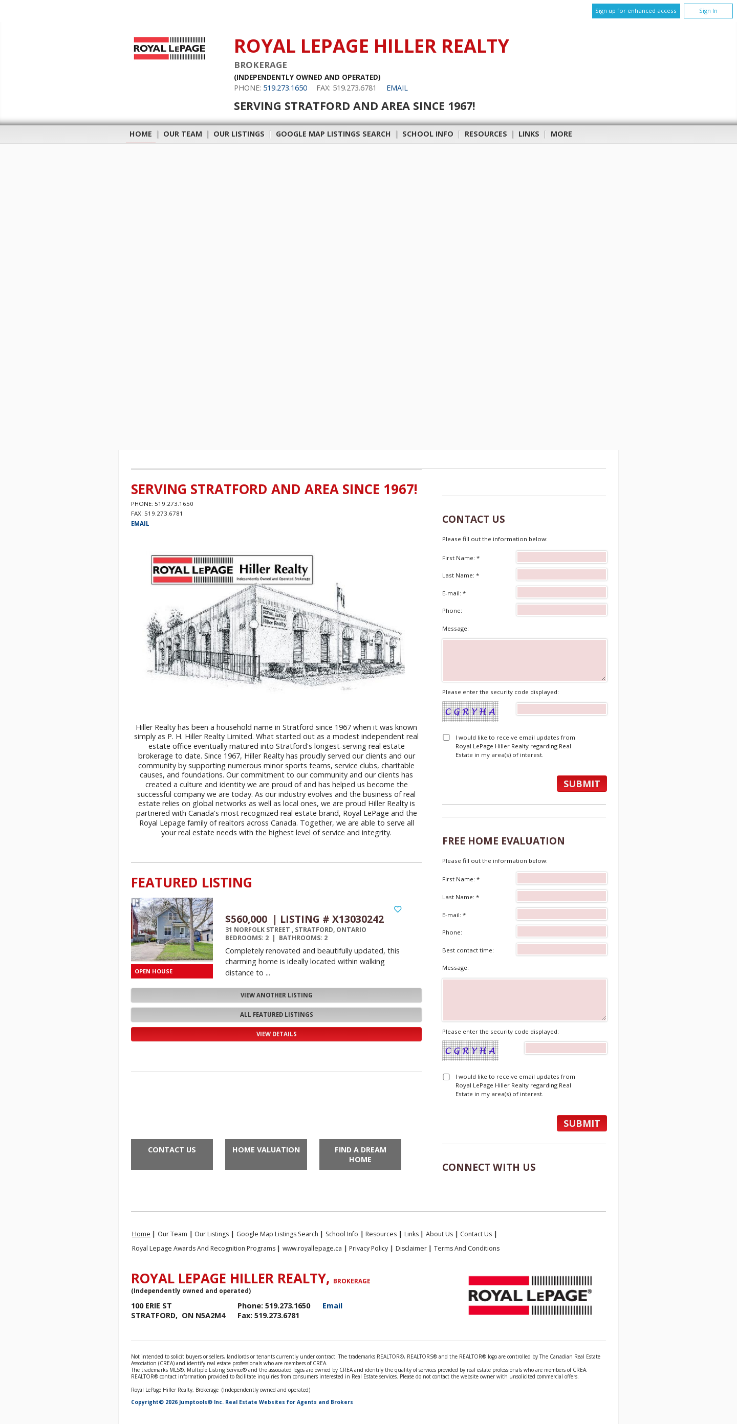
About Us (439, 1234)
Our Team (182, 134)
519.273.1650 (285, 88)
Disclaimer (411, 1248)
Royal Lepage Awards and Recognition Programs (203, 1248)
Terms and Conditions (467, 1248)
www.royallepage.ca (312, 1248)
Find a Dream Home (360, 1154)
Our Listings (239, 134)
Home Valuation (266, 1149)
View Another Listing (277, 995)
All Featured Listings (276, 1014)
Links (528, 134)
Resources (486, 134)
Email (397, 88)
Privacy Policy (368, 1248)
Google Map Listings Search (333, 134)
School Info (427, 134)
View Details (276, 1034)
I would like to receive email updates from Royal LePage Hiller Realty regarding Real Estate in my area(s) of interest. (515, 746)
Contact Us (172, 1149)
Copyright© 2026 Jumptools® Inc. (177, 1402)
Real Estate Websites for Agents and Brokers (289, 1402)
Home (140, 134)
